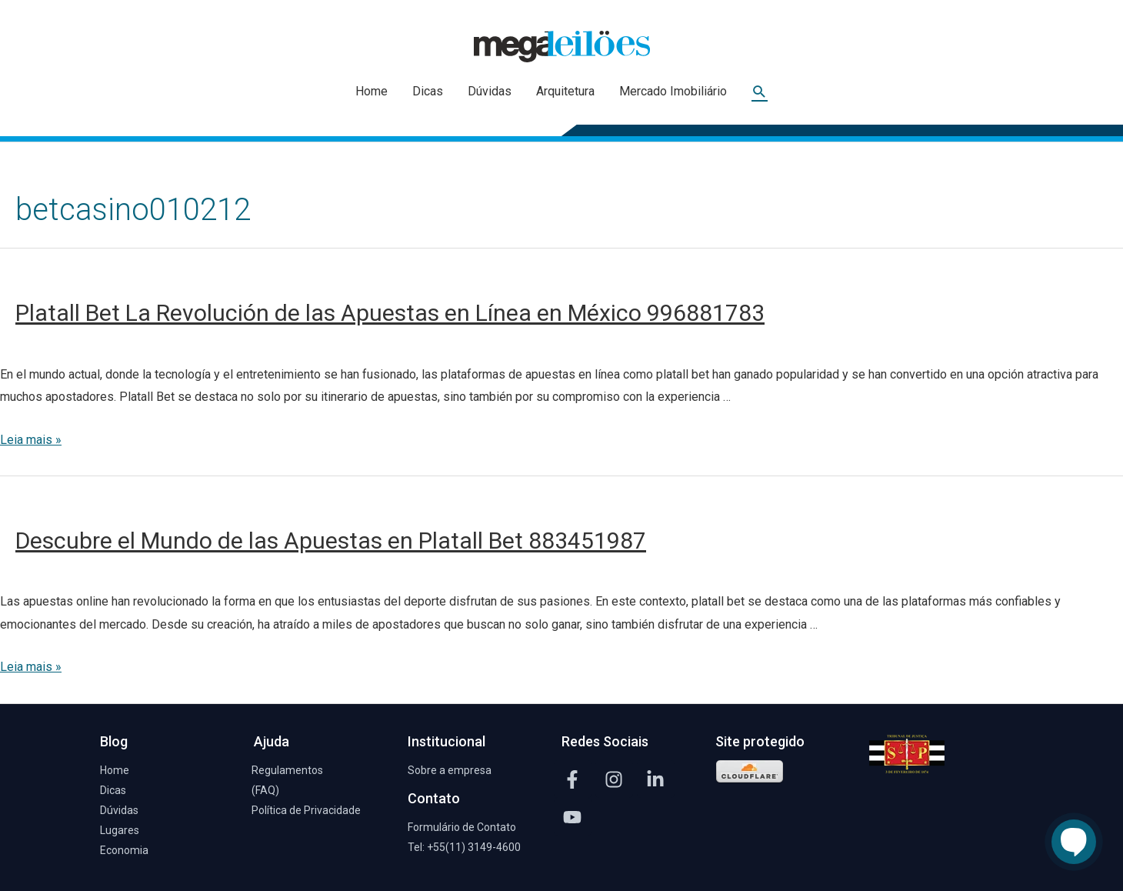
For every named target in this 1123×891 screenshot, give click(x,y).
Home (371, 91)
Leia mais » (31, 439)
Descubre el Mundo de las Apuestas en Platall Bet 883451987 (330, 540)
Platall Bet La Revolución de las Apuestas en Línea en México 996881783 (390, 312)
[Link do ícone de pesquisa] (759, 92)
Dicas (427, 91)
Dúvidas (490, 91)
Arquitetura (565, 91)
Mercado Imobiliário (673, 91)
